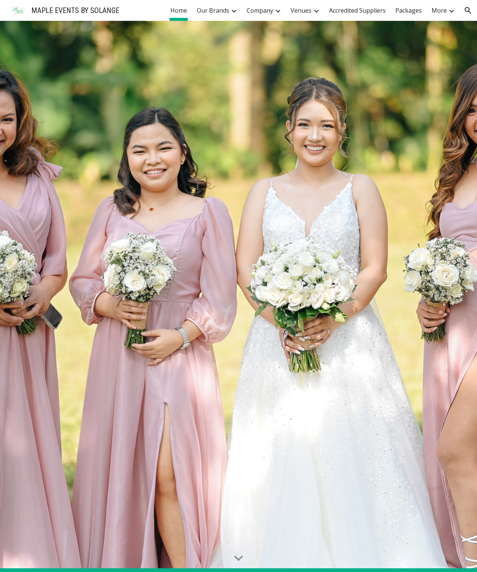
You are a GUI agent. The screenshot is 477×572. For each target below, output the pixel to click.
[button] (468, 10)
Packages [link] (408, 10)
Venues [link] (301, 10)
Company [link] (260, 10)
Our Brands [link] (213, 10)
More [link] (439, 10)
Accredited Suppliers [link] (357, 10)
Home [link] (178, 10)
